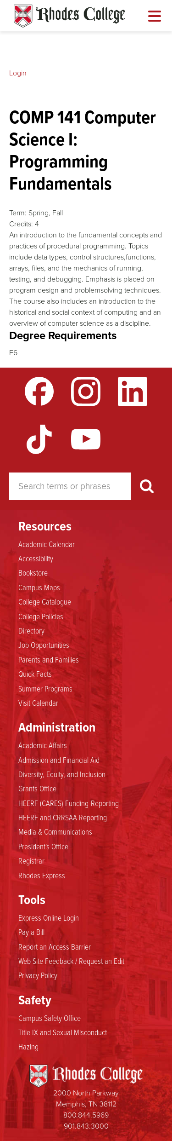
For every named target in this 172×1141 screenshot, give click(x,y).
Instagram (85, 391)
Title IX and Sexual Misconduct (62, 1032)
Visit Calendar (38, 703)
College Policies (40, 616)
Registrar (31, 861)
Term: (18, 212)
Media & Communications (55, 832)
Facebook (39, 391)
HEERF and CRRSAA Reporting (62, 818)
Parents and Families (48, 660)
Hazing (28, 1047)
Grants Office (37, 789)
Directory (31, 631)
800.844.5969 (86, 1115)
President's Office (43, 847)
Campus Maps (39, 588)
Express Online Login (48, 918)
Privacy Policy (37, 975)
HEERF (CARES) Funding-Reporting (68, 803)
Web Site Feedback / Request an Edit (71, 961)
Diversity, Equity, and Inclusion (61, 774)
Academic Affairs (42, 745)
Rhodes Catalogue (69, 16)
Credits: (21, 224)
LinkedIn (132, 391)
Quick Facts (35, 674)
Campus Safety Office (49, 1018)
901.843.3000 (86, 1126)
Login (18, 73)
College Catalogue (44, 602)
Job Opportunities (43, 645)
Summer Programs (45, 689)
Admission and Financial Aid (59, 760)
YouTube (85, 439)
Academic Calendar (46, 544)
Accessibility (35, 559)
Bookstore (33, 573)
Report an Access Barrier (54, 947)
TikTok (39, 439)
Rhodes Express (41, 876)
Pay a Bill (31, 932)
